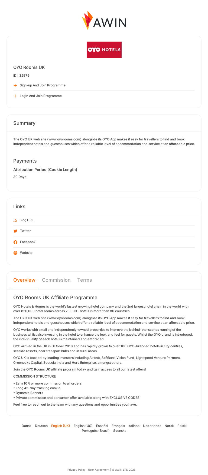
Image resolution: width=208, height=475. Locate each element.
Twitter (22, 231)
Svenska (119, 431)
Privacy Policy (76, 469)
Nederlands (152, 426)
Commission (56, 280)
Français (118, 426)
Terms (84, 280)
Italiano (133, 426)
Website (23, 253)
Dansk (26, 426)
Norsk (169, 426)
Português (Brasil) (96, 431)
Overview (24, 280)
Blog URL (24, 220)
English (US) (83, 426)
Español (102, 426)
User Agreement (98, 469)
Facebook (24, 242)
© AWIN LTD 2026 (123, 469)
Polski (182, 426)
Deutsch (41, 426)
